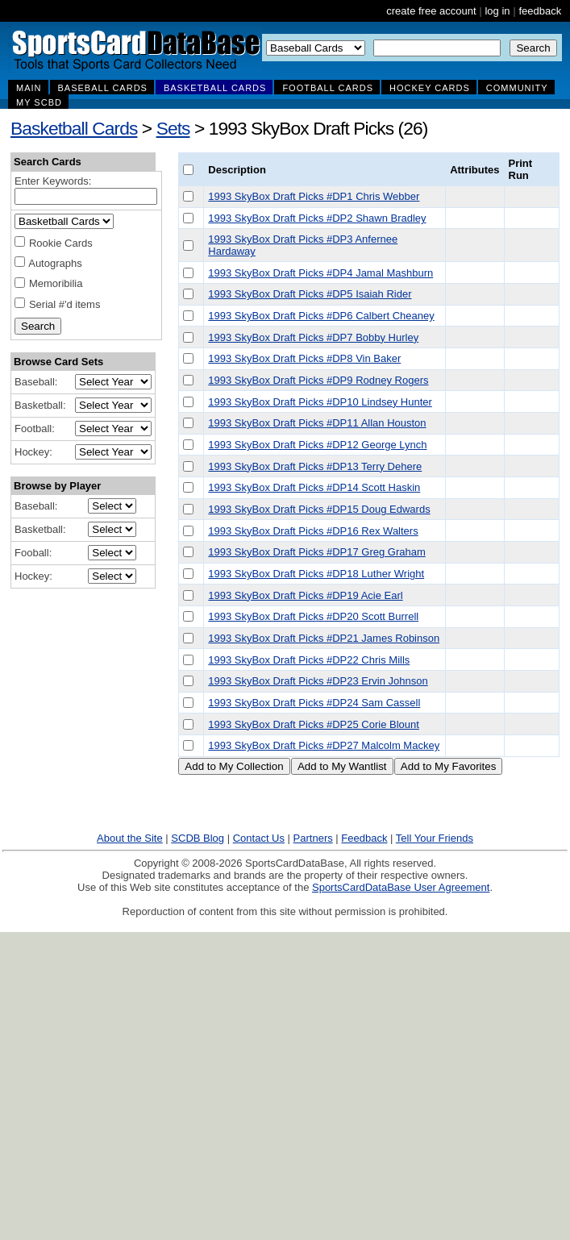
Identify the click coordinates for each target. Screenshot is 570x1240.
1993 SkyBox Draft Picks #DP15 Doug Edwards (319, 509)
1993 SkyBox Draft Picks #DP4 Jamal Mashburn (320, 273)
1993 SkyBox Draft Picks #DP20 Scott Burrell (313, 616)
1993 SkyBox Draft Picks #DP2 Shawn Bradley (317, 218)
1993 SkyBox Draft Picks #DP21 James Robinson (323, 638)
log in (497, 11)
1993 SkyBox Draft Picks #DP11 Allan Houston (317, 423)
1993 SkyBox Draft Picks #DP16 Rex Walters (313, 531)
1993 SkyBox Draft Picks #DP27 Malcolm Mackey (323, 745)
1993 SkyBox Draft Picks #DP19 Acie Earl (305, 595)
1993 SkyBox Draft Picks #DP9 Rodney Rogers (318, 380)
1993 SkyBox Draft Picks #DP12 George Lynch (317, 445)
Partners (313, 838)
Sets (173, 128)
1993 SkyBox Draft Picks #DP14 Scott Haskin (314, 487)
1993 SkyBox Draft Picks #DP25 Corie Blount (313, 724)
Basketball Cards (73, 128)
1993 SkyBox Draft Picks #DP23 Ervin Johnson (317, 681)
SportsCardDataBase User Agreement (400, 887)
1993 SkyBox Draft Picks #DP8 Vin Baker (304, 358)
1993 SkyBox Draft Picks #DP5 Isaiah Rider (309, 294)
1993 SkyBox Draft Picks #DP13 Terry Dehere (315, 466)
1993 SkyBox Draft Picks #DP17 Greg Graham (317, 552)
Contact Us (259, 838)
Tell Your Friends (434, 838)
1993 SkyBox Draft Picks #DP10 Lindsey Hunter (319, 402)
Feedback (364, 838)
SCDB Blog (197, 838)
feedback (539, 11)
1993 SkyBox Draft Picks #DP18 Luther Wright (316, 574)
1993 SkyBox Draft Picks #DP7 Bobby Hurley (313, 337)
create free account (431, 11)
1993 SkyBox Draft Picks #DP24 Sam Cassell (314, 703)
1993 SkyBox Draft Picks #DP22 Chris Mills (309, 660)
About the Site (130, 838)
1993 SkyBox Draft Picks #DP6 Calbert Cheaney (321, 316)
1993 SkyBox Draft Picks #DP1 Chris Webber (313, 196)
